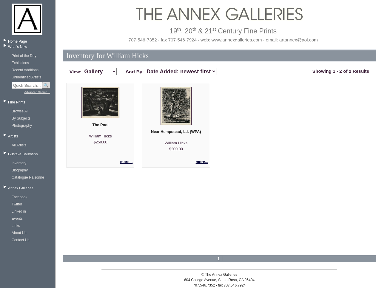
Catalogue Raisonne (28, 177)
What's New (17, 47)
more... (126, 162)
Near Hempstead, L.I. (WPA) (176, 131)
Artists (13, 136)
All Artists (19, 145)
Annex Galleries (20, 188)
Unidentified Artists (26, 77)
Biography (20, 170)
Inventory (19, 163)
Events (17, 218)
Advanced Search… (37, 92)
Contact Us (20, 240)
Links (16, 226)
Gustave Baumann (23, 154)
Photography (22, 125)
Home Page (17, 41)
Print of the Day (24, 56)
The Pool (101, 125)
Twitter (17, 204)
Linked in (19, 211)
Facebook (19, 197)
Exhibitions (20, 63)
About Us (19, 233)
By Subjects (21, 118)
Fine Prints (16, 102)
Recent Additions (25, 70)
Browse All (20, 111)
